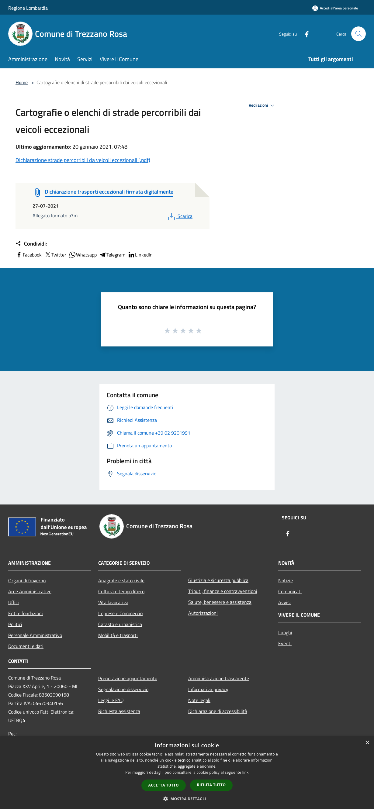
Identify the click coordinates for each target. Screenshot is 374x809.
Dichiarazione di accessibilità (217, 711)
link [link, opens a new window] (245, 772)
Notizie (285, 580)
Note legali (199, 700)
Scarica (179, 216)
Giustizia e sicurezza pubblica (218, 580)
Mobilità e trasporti (118, 635)
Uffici (13, 602)
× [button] (367, 743)
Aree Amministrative (29, 591)
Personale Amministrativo (35, 635)
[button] (187, 799)
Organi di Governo (27, 580)
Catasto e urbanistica (120, 624)
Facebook (29, 254)
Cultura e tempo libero (121, 591)
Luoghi (285, 632)
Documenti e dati (25, 646)
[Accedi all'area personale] (335, 8)
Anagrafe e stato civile (121, 580)
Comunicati (290, 591)
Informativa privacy (208, 689)
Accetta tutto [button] (163, 785)
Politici (15, 624)
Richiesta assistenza (119, 711)
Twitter (55, 254)
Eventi (285, 643)
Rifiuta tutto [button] (211, 784)
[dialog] (187, 772)
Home (22, 82)
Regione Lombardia (28, 8)
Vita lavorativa (113, 602)
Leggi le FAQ (111, 700)
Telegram (112, 254)
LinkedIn (140, 254)
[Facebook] (304, 33)
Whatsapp (83, 254)
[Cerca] (358, 33)
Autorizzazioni (203, 613)
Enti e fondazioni (25, 613)
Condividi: (31, 243)
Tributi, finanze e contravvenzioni (222, 591)
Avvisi (284, 602)
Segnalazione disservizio (123, 689)
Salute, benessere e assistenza (219, 602)
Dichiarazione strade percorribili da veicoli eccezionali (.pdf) (83, 160)
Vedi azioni (262, 105)
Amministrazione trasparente (218, 678)
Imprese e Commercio (120, 613)
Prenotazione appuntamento (127, 678)
